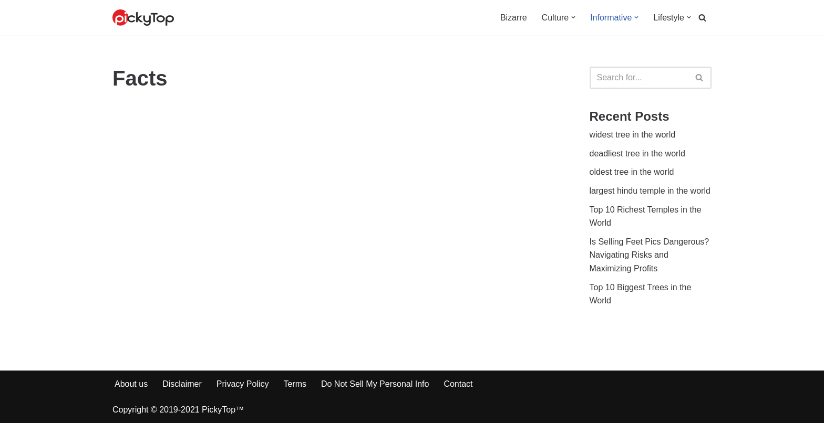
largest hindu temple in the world (650, 190)
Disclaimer (182, 383)
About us (131, 383)
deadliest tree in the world (637, 153)
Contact (458, 383)
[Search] (702, 18)
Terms (294, 383)
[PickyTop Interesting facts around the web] (143, 17)
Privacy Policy (243, 383)
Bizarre (513, 17)
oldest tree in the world (632, 171)
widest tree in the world (633, 134)
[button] (573, 17)
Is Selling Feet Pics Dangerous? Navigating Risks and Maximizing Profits (649, 255)
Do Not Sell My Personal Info (375, 383)
